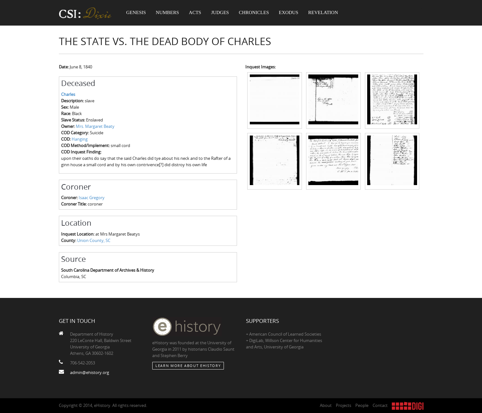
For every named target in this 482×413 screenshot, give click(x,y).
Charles (68, 94)
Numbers (167, 12)
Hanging (80, 139)
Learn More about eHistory (188, 365)
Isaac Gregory (92, 197)
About (326, 405)
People (361, 405)
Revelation (323, 12)
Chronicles (254, 12)
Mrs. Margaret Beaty (95, 126)
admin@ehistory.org (89, 372)
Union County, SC (93, 240)
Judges (220, 12)
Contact (380, 405)
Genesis (136, 12)
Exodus (288, 12)
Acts (195, 12)
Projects (343, 405)
